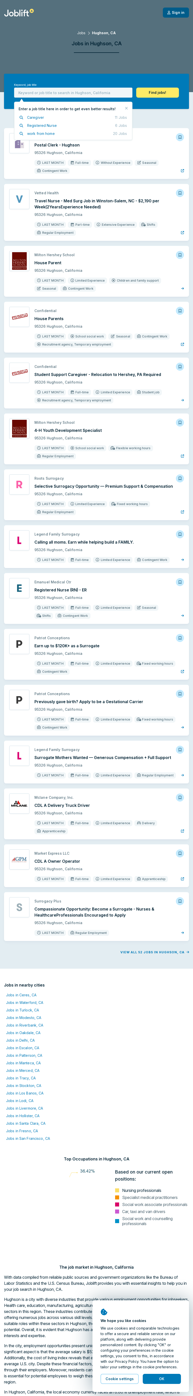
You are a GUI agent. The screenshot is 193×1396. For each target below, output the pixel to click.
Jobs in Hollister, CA (23, 1116)
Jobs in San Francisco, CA (28, 1138)
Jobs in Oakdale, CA (23, 1033)
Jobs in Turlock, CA (22, 1010)
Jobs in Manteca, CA (23, 1063)
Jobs (81, 33)
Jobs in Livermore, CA (24, 1108)
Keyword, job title (25, 85)
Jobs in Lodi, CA (19, 1101)
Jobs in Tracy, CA (21, 1078)
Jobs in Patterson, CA (24, 1055)
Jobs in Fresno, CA (22, 1131)
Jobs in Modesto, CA (23, 1017)
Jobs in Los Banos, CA (25, 1093)
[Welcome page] (19, 13)
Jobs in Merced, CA (22, 1070)
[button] (157, 93)
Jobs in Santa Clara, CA (25, 1123)
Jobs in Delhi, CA (20, 1040)
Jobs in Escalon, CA (22, 1048)
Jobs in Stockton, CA (23, 1085)
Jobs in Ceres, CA (21, 995)
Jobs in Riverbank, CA (24, 1025)
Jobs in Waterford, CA (24, 1002)
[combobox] (73, 93)
